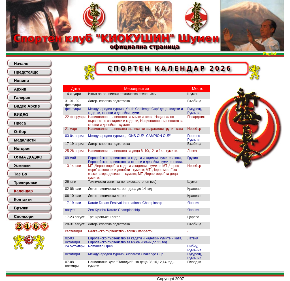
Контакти (23, 199)
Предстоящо (26, 72)
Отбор (20, 131)
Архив (20, 89)
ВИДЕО (21, 114)
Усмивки (22, 165)
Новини (21, 80)
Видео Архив (27, 106)
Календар (23, 191)
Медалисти (25, 140)
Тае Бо (20, 174)
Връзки (21, 208)
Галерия (22, 97)
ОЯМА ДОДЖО (28, 157)
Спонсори (23, 216)
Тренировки (25, 182)
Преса (20, 123)
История (22, 148)
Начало (21, 63)
